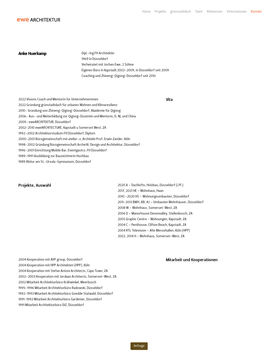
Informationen (237, 11)
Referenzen (215, 11)
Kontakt (256, 11)
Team (199, 11)
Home (146, 11)
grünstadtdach (180, 11)
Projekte (160, 11)
